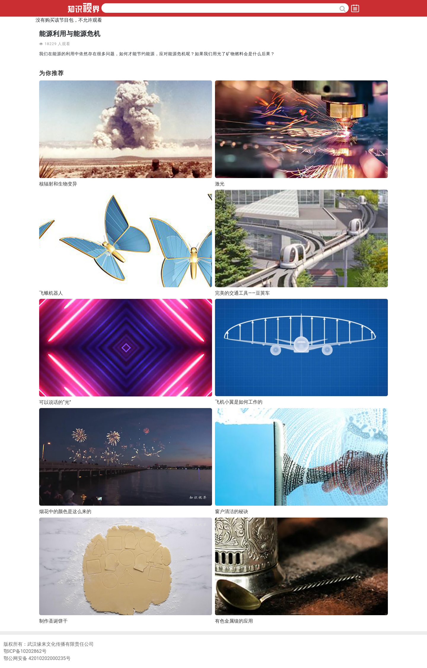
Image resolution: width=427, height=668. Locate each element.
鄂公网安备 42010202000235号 (37, 658)
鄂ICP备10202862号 (25, 651)
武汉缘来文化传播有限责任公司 (60, 644)
